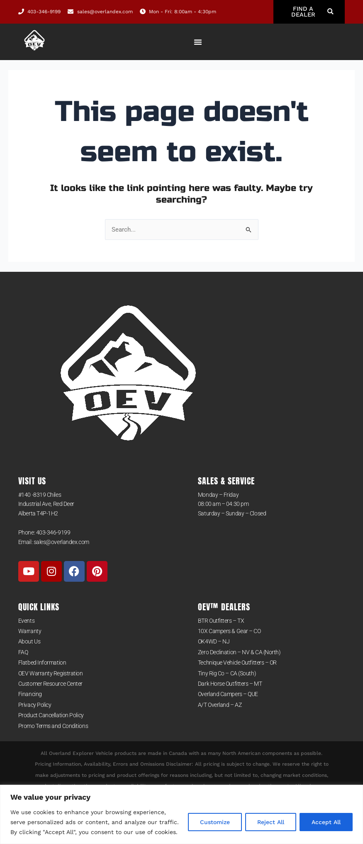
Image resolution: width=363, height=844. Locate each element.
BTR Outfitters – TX (221, 620)
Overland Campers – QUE (228, 694)
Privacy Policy (34, 704)
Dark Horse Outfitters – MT (230, 683)
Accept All (326, 822)
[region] (181, 814)
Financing (30, 694)
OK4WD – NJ (214, 641)
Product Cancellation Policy (51, 715)
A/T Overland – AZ (219, 704)
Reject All (270, 822)
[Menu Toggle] (198, 42)
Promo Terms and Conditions (53, 726)
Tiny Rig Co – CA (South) (227, 673)
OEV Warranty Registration (50, 673)
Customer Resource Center (50, 683)
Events (26, 620)
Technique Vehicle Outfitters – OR (237, 663)
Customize (215, 822)
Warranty (29, 631)
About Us (29, 641)
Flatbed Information (42, 663)
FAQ (23, 652)
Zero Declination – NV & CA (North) (239, 652)
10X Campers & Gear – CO (229, 631)
